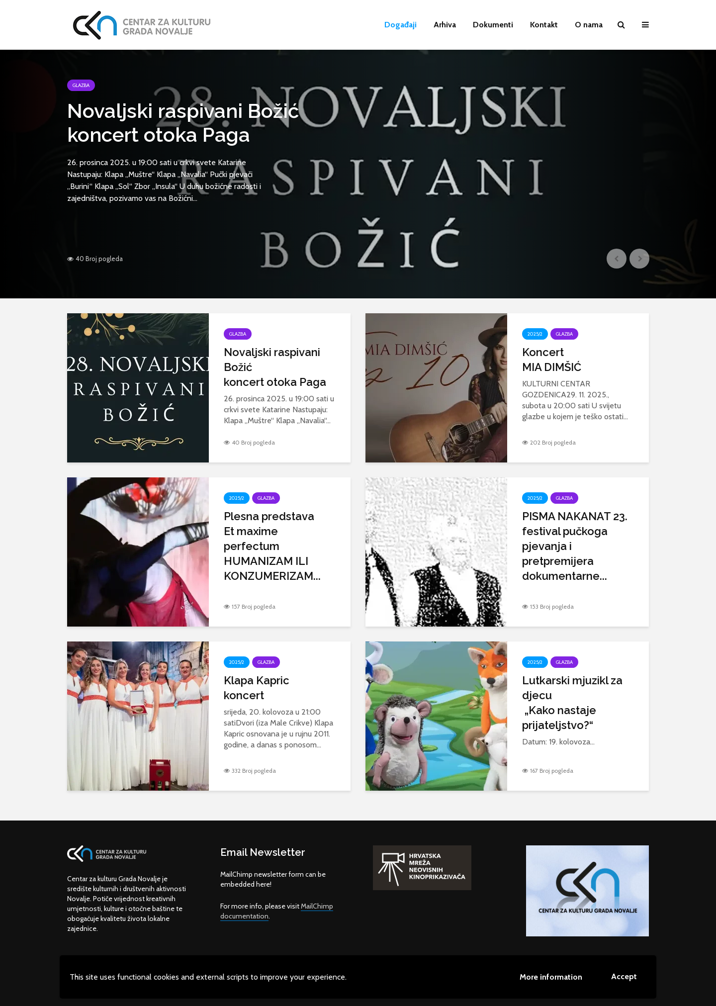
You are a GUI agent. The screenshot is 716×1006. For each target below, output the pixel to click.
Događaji (400, 24)
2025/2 (535, 334)
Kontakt (544, 24)
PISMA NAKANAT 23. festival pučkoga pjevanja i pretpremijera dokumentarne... (574, 546)
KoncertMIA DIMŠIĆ (551, 359)
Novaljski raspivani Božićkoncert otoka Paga (183, 122)
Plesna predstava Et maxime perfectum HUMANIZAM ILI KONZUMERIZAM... (272, 546)
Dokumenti (493, 24)
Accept (624, 976)
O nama (589, 24)
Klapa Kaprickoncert (256, 688)
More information (551, 977)
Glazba (81, 85)
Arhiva (445, 24)
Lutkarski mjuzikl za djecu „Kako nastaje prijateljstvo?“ (572, 703)
